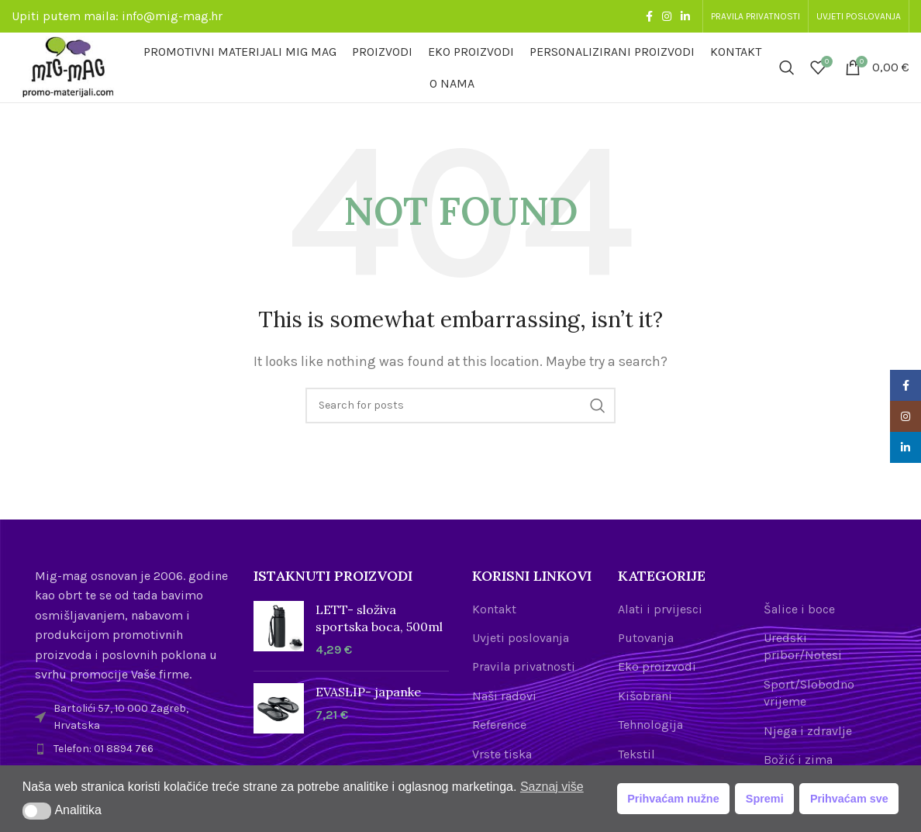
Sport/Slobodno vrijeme (809, 693)
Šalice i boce (799, 609)
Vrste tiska (502, 754)
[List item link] (132, 749)
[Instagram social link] (666, 16)
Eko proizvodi (657, 666)
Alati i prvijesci (660, 609)
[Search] (786, 67)
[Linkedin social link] (685, 16)
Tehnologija (650, 724)
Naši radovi (504, 696)
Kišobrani (645, 696)
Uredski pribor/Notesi (803, 646)
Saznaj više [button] (552, 786)
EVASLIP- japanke (368, 691)
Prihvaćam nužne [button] (673, 798)
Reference (499, 724)
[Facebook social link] (649, 16)
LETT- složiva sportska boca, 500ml (379, 618)
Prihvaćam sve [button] (849, 798)
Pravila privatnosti (523, 666)
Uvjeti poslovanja (520, 637)
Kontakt (494, 609)
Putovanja (646, 637)
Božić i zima (798, 759)
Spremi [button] (765, 798)
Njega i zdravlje (808, 730)
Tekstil (636, 754)
